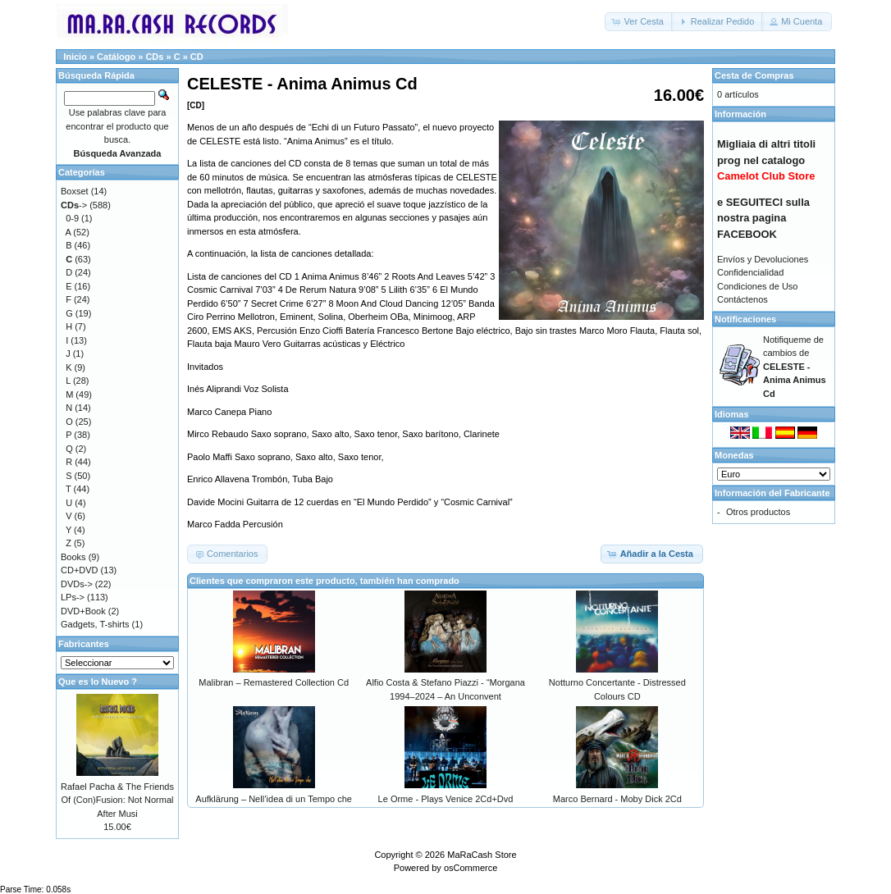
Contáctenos (742, 299)
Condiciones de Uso (757, 286)
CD (196, 57)
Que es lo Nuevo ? (97, 681)
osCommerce (470, 868)
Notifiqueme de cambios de (794, 367)
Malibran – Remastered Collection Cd (274, 682)
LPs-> (73, 597)
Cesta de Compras (754, 75)
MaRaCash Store (481, 855)
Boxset (75, 191)
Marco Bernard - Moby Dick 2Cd (617, 799)
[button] (639, 21)
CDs (154, 57)
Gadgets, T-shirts (95, 624)
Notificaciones (745, 319)
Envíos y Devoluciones (762, 259)
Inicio (75, 57)
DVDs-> (77, 584)
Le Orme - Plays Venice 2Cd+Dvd (446, 799)
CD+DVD (79, 570)
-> (74, 205)
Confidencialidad (750, 272)
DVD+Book (83, 611)
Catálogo (116, 57)
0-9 (72, 218)
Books (73, 557)
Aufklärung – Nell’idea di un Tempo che (273, 799)
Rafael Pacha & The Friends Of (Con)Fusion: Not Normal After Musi (117, 800)
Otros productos (758, 512)
